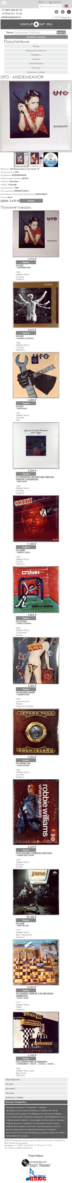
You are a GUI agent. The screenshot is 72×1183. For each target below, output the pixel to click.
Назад (36, 46)
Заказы (36, 59)
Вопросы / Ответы (14, 1097)
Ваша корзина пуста (50, 6)
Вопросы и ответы (36, 72)
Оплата (9, 1084)
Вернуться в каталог (36, 50)
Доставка (10, 1088)
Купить (31, 200)
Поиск (9, 32)
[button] (68, 83)
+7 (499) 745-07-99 (11, 10)
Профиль (36, 54)
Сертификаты (36, 63)
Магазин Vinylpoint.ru (15, 1102)
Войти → (42, 2)
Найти (61, 32)
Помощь (36, 67)
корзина (55, 2)
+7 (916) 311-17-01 (11, 13)
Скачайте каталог (36, 37)
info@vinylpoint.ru (11, 17)
